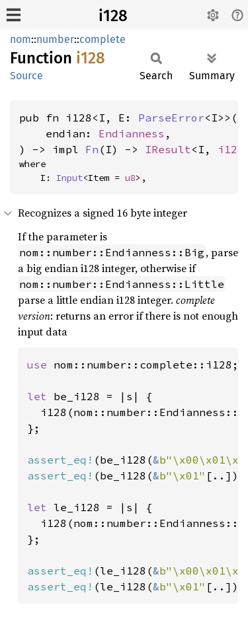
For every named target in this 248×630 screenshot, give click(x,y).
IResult (168, 149)
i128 (113, 16)
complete (102, 39)
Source (26, 75)
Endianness (132, 133)
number (55, 39)
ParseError (171, 117)
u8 (130, 178)
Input (69, 178)
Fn (92, 149)
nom (20, 39)
